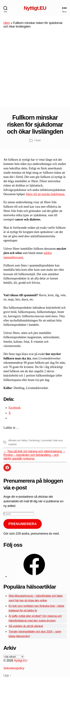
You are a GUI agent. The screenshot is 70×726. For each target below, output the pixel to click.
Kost (38, 140)
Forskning (34, 440)
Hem (6, 23)
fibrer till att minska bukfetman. (45, 194)
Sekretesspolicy (13, 668)
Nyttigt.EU (35, 8)
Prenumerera (22, 524)
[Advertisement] (35, 70)
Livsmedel (46, 440)
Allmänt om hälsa (17, 440)
